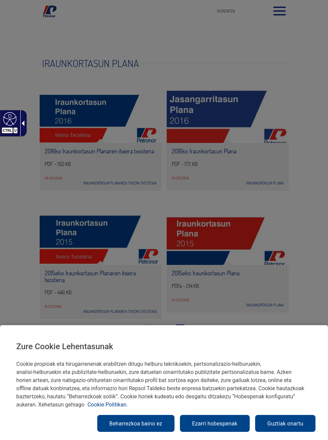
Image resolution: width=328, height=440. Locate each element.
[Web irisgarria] (9, 118)
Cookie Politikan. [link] (107, 404)
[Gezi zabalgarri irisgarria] (21, 123)
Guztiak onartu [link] (285, 423)
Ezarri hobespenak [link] (215, 423)
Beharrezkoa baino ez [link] (135, 423)
